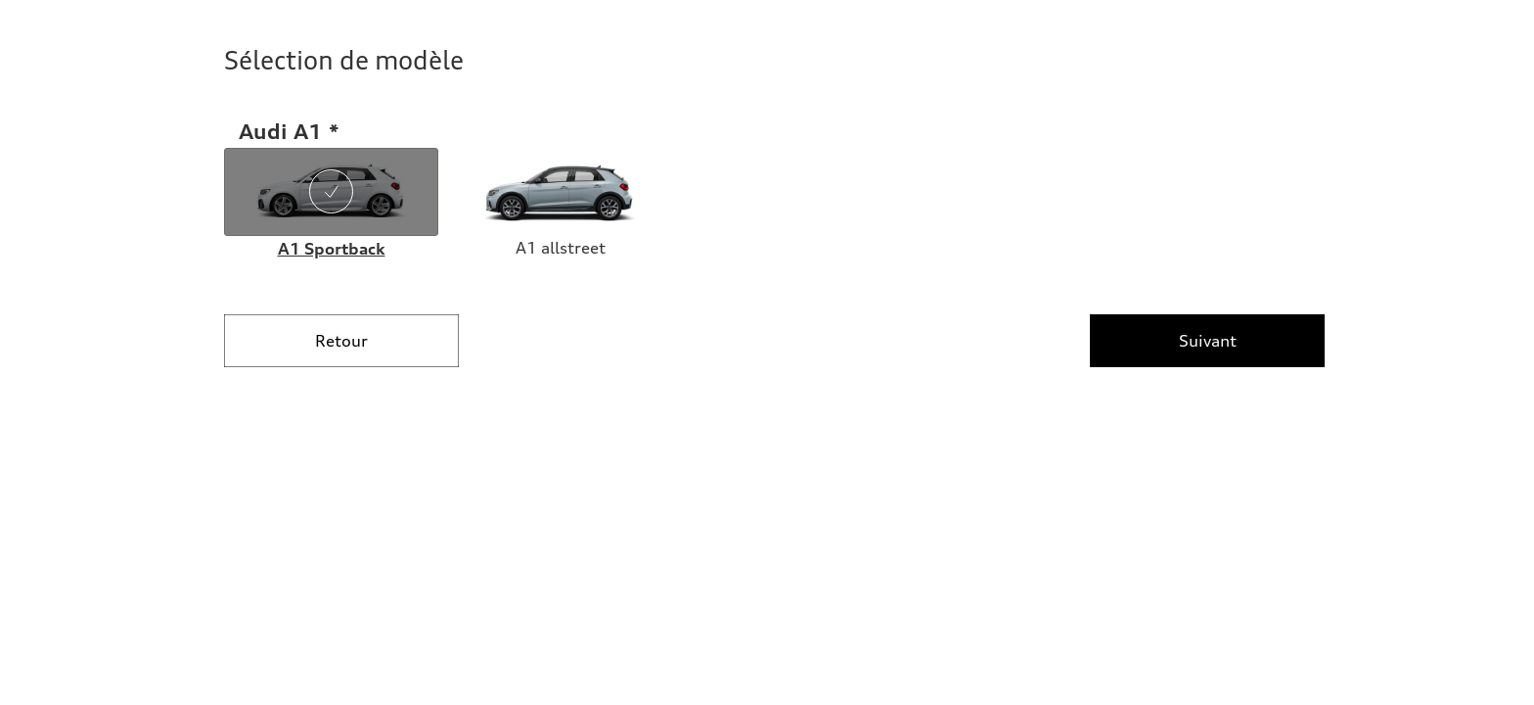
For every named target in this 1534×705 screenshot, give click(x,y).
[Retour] (341, 340)
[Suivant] (1207, 340)
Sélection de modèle (344, 60)
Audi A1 (281, 131)
